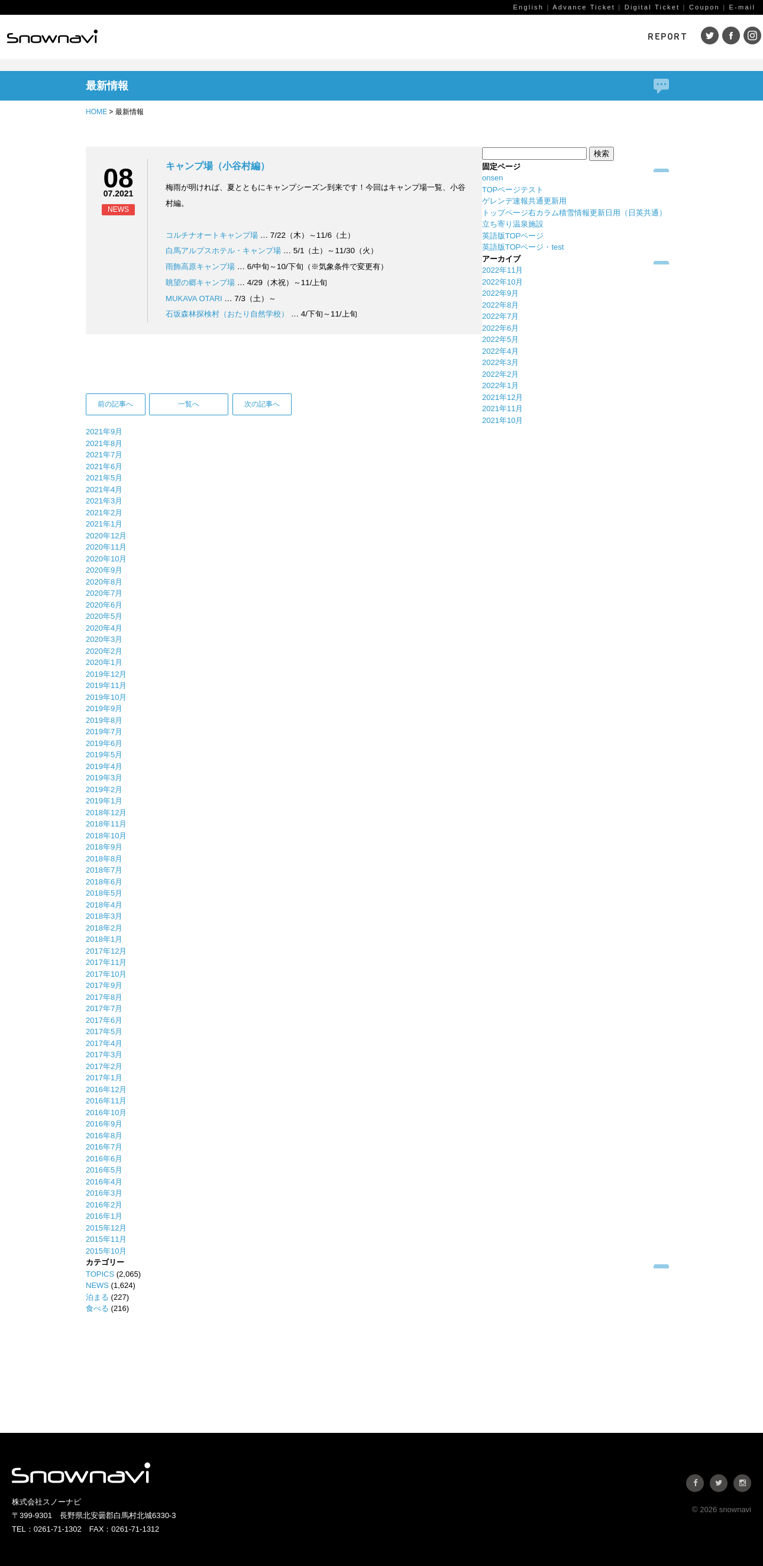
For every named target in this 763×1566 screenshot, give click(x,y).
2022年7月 (500, 316)
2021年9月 (104, 431)
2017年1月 (104, 1077)
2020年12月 (106, 535)
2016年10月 (106, 1112)
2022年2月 (500, 374)
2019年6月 (104, 743)
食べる (97, 1308)
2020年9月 (104, 570)
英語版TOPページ (513, 235)
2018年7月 (104, 870)
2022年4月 (500, 351)
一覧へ (188, 404)
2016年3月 (104, 1193)
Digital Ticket (652, 7)
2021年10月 (502, 420)
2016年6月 (104, 1158)
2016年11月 (106, 1100)
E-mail (742, 7)
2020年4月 (104, 628)
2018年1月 (104, 939)
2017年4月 (104, 1043)
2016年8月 (104, 1135)
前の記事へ (115, 404)
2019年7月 (104, 731)
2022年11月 (502, 270)
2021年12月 (502, 397)
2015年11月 (106, 1239)
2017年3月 (104, 1054)
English (528, 7)
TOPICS (100, 1274)
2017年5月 (104, 1031)
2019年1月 (104, 800)
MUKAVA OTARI (194, 298)
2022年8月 (500, 305)
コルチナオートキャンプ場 (212, 235)
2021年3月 (104, 500)
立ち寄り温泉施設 (513, 223)
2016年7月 (104, 1146)
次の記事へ (262, 404)
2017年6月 (104, 1020)
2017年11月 (106, 962)
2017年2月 (104, 1066)
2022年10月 (502, 281)
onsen (492, 177)
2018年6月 (104, 881)
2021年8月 (104, 443)
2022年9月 (500, 293)
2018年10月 (106, 835)
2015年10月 (106, 1251)
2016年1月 (104, 1216)
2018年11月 (106, 823)
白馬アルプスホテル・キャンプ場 (223, 250)
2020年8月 (104, 581)
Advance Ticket (583, 7)
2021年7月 (104, 454)
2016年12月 (106, 1089)
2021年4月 (104, 489)
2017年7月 (104, 1008)
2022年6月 (500, 328)
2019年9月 (104, 708)
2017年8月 (104, 997)
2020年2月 (104, 651)
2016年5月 (104, 1169)
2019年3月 (104, 777)
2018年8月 (104, 858)
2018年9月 (104, 846)
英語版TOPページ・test (523, 247)
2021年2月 (104, 512)
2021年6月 (104, 466)
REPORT (667, 37)
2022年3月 (500, 362)
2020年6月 (104, 604)
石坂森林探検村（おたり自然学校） (227, 313)
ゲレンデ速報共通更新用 (524, 200)
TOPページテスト (513, 189)
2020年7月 (104, 593)
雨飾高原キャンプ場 (200, 266)
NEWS (97, 1285)
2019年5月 (104, 754)
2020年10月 (106, 558)
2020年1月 (104, 662)
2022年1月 (500, 385)
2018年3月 (104, 916)
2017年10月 (106, 974)
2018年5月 (104, 893)
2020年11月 (106, 547)
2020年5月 (104, 616)
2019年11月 (106, 685)
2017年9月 (104, 985)
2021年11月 (502, 408)
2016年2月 (104, 1204)
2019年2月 (104, 789)
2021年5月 (104, 477)
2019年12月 (106, 674)
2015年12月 (106, 1227)
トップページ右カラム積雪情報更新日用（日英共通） (574, 212)
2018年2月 (104, 928)
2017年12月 (106, 951)
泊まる (97, 1297)
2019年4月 (104, 766)
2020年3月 (104, 639)
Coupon (704, 7)
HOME (96, 112)
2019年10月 (106, 697)
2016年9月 (104, 1123)
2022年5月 (500, 339)
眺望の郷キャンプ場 (200, 282)
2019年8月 (104, 720)
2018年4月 (104, 904)
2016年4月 (104, 1181)
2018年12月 (106, 812)
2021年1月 (104, 523)
